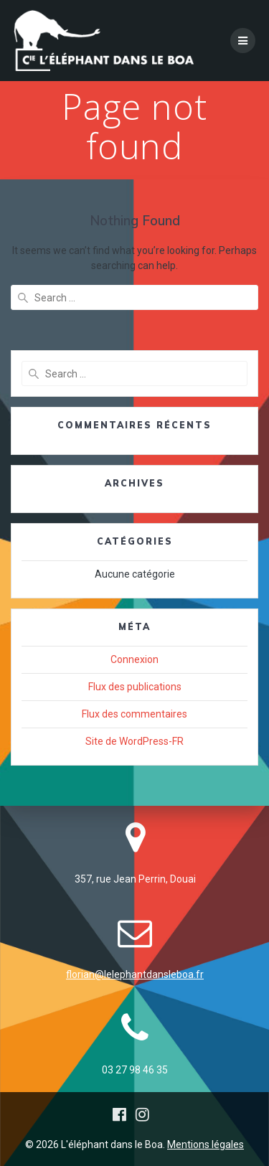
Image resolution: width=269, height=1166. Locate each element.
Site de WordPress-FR (134, 741)
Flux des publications (134, 686)
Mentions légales (205, 1144)
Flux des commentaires (134, 714)
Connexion (134, 659)
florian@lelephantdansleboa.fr (135, 974)
